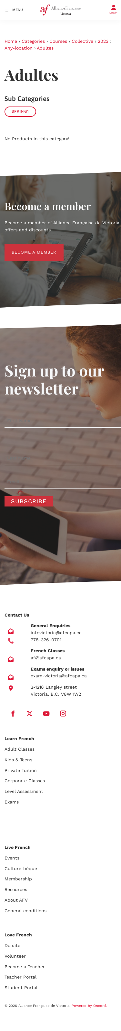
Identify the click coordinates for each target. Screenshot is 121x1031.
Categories (33, 41)
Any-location (19, 48)
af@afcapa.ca (46, 657)
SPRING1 (20, 111)
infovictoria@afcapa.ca (56, 632)
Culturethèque (21, 868)
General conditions (25, 910)
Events (12, 857)
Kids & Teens (18, 759)
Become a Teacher (25, 966)
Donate (12, 945)
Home (11, 41)
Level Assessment (24, 791)
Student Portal (21, 987)
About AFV (16, 900)
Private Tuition (21, 770)
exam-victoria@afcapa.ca (59, 675)
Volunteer (15, 956)
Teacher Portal (20, 977)
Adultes (45, 48)
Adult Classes (20, 749)
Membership (18, 878)
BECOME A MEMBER (27, 247)
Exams (12, 801)
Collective (82, 41)
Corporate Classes (25, 780)
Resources (16, 889)
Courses (58, 41)
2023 (103, 41)
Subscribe (28, 501)
